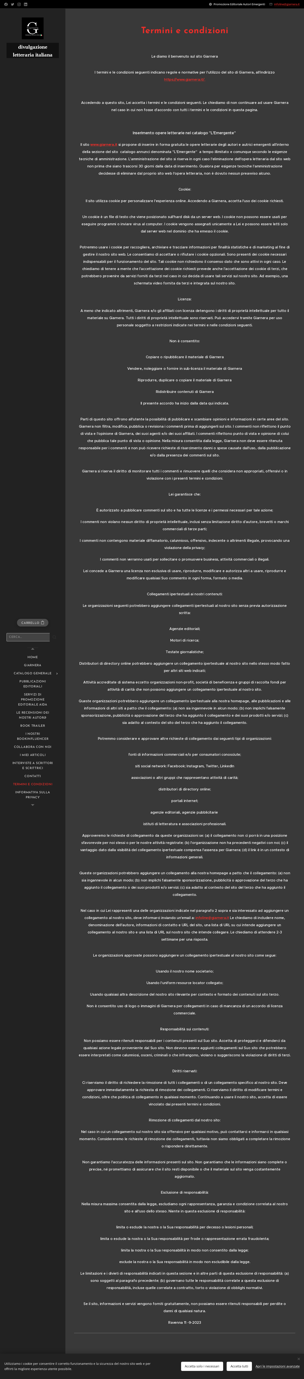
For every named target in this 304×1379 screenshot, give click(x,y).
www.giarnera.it (103, 144)
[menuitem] (32, 657)
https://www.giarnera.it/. (184, 79)
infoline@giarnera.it (287, 4)
